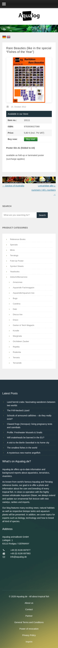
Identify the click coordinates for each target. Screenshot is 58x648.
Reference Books (18, 239)
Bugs (15, 298)
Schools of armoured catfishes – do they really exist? (29, 417)
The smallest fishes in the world (22, 447)
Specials (14, 245)
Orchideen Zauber (21, 341)
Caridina (16, 304)
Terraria (16, 357)
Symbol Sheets (17, 266)
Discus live (17, 314)
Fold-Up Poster (17, 261)
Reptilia (16, 347)
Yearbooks (14, 271)
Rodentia (17, 352)
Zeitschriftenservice (18, 277)
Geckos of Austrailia (13, 185)
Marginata (17, 336)
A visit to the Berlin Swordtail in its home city (28, 442)
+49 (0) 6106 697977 (20, 550)
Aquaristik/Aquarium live (23, 293)
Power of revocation (29, 629)
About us (29, 603)
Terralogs (14, 255)
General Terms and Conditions (29, 622)
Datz (15, 309)
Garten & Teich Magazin (23, 325)
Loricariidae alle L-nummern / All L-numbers (44, 190)
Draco (15, 320)
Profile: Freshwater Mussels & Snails (24, 432)
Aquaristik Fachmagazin (23, 287)
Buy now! (30, 139)
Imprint (29, 641)
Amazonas (17, 282)
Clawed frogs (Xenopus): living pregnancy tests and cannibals (29, 426)
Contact (29, 609)
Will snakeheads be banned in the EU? (25, 437)
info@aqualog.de (18, 557)
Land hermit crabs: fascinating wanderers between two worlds (31, 404)
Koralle (16, 330)
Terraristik (17, 363)
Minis (12, 250)
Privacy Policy (29, 635)
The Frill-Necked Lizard (18, 410)
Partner (29, 616)
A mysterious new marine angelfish (23, 453)
